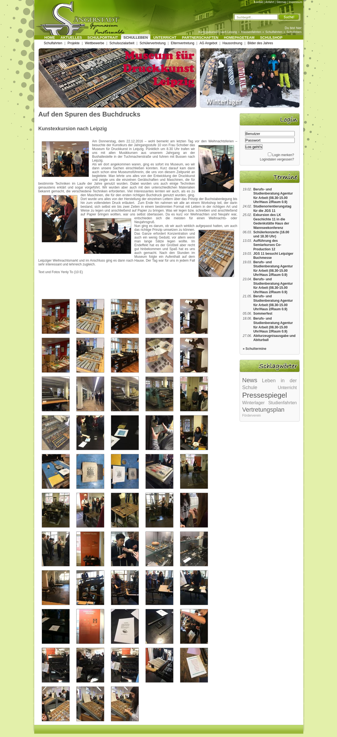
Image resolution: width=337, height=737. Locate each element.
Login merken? (283, 155)
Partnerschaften (200, 37)
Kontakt (258, 2)
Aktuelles (71, 37)
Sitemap (281, 2)
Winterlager (253, 402)
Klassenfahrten (251, 32)
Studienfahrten (282, 402)
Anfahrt (269, 2)
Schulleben (294, 32)
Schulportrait (103, 37)
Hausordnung (232, 43)
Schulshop (271, 37)
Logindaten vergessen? (277, 159)
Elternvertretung (182, 43)
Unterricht (165, 37)
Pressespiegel (264, 395)
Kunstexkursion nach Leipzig (217, 32)
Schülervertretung (153, 43)
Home (49, 37)
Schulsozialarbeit (121, 43)
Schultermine (256, 349)
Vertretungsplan (263, 409)
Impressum (295, 2)
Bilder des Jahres (260, 43)
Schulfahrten (273, 32)
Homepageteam (239, 37)
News (249, 380)
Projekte (74, 43)
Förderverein (251, 415)
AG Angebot (208, 43)
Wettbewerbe (94, 43)
